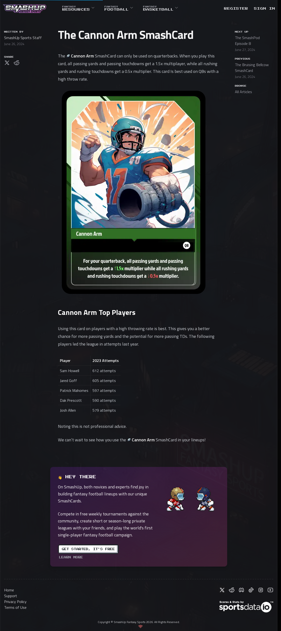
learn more (71, 557)
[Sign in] (264, 8)
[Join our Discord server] (241, 590)
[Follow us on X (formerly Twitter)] (222, 590)
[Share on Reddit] (17, 63)
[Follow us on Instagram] (261, 590)
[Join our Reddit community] (232, 590)
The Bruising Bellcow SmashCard (252, 67)
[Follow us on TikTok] (251, 590)
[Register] (236, 8)
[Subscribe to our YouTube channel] (270, 590)
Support (10, 596)
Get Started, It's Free (88, 549)
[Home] (24, 9)
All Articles (243, 92)
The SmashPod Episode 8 (247, 40)
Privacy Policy (15, 601)
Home (9, 590)
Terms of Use (15, 607)
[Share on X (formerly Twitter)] (7, 63)
